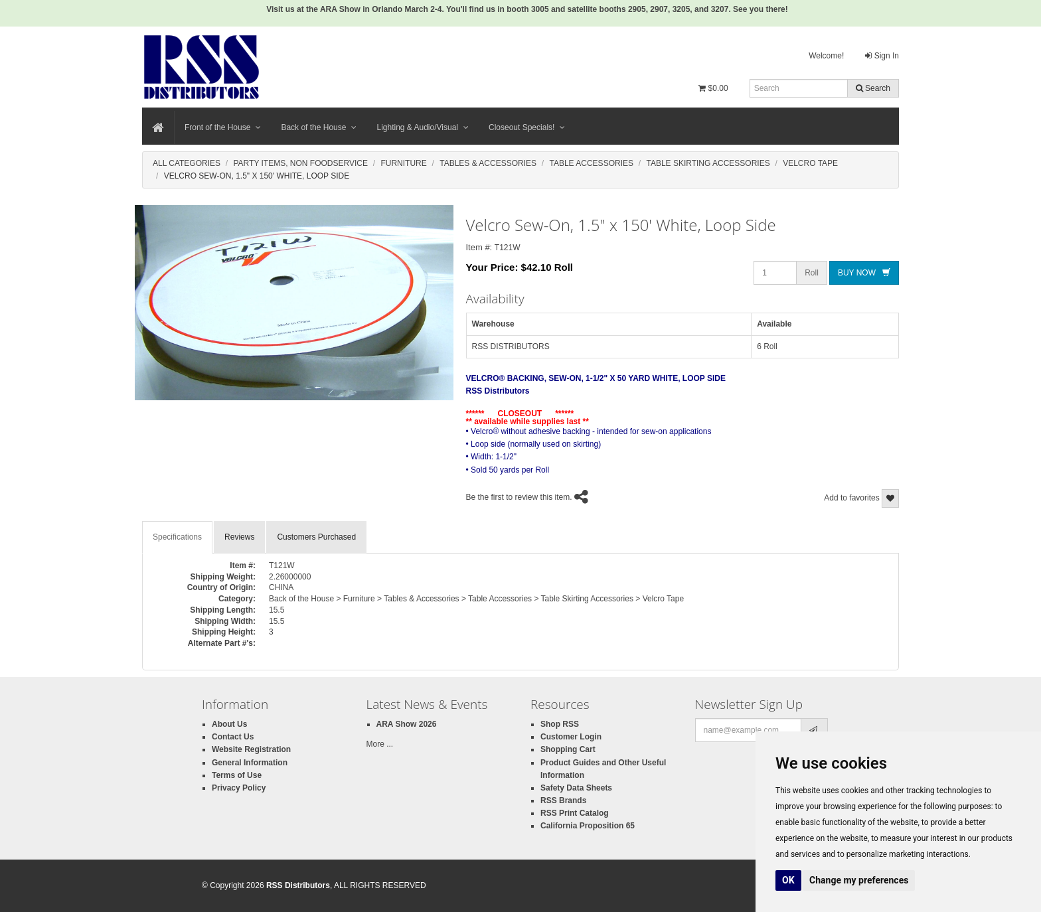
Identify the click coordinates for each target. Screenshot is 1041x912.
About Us (229, 724)
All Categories (186, 163)
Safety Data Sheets (576, 788)
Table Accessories (591, 163)
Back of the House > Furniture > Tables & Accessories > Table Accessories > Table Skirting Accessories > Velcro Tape (476, 598)
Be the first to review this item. (519, 497)
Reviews (239, 537)
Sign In (882, 55)
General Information (249, 762)
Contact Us (233, 736)
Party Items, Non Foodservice (300, 163)
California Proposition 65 (587, 825)
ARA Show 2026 (406, 724)
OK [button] (788, 880)
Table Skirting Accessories (707, 163)
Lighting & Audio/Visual (422, 127)
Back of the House (319, 127)
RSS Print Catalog (574, 813)
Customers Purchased (316, 537)
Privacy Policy (239, 788)
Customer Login (570, 736)
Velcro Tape (810, 163)
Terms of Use (237, 775)
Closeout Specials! (527, 127)
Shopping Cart (568, 749)
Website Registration (251, 749)
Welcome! (826, 55)
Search (873, 88)
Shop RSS (559, 724)
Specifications (177, 537)
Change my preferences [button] (858, 880)
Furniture (403, 163)
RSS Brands (563, 800)
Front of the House (223, 127)
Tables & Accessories (488, 163)
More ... (380, 744)
